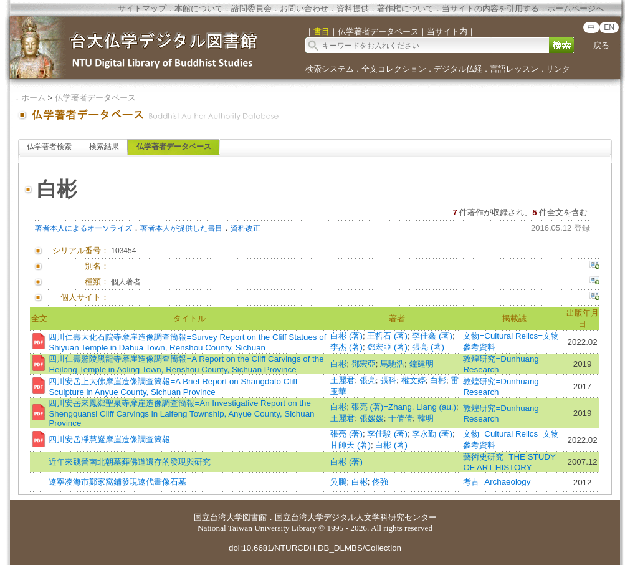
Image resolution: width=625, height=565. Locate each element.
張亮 (368, 380)
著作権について (405, 8)
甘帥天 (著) (350, 445)
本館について (198, 8)
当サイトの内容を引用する (490, 8)
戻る (601, 45)
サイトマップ (142, 8)
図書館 (254, 517)
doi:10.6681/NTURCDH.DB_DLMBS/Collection (315, 548)
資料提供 (352, 8)
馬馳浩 (392, 364)
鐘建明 (421, 364)
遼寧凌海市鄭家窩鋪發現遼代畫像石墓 (117, 481)
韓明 (425, 418)
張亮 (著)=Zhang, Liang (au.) (403, 407)
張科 (388, 380)
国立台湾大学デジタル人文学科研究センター (356, 517)
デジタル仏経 (458, 69)
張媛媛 (372, 418)
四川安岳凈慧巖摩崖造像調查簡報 (109, 439)
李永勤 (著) (432, 433)
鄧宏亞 (363, 364)
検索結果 (104, 146)
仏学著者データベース (95, 97)
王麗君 (342, 380)
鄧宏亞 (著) (387, 347)
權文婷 (413, 380)
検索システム (329, 69)
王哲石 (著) (387, 335)
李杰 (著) (346, 347)
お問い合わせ (304, 8)
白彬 (338, 364)
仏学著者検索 (49, 146)
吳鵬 (338, 481)
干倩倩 (400, 418)
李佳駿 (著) (387, 433)
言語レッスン (514, 69)
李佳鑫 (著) (432, 335)
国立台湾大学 (218, 517)
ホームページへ (575, 8)
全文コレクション (393, 69)
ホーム (33, 97)
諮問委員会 (251, 8)
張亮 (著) (428, 347)
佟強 (380, 481)
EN (609, 27)
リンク (558, 69)
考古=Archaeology (496, 481)
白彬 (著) (346, 335)
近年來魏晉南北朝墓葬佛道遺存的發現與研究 (130, 461)
